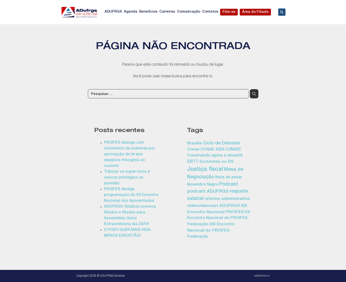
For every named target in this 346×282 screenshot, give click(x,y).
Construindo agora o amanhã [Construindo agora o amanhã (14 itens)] (214, 156)
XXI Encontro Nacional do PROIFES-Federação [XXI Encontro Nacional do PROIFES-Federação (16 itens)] (211, 230)
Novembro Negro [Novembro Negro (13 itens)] (202, 185)
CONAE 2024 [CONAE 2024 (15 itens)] (212, 150)
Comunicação (188, 12)
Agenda (130, 12)
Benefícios (148, 12)
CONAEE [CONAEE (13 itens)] (233, 150)
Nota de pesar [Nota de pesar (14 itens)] (228, 177)
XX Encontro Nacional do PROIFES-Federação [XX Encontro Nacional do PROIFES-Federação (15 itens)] (218, 218)
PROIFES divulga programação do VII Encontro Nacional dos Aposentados (131, 195)
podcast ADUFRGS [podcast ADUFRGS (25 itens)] (208, 191)
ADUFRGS (113, 12)
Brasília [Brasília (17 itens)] (194, 143)
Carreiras (167, 12)
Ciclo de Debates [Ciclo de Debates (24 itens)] (221, 143)
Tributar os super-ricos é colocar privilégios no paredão (127, 178)
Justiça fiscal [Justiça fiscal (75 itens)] (205, 169)
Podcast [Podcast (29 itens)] (228, 184)
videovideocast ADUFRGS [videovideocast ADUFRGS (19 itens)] (213, 206)
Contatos (210, 12)
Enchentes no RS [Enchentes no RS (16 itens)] (216, 162)
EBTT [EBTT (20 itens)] (193, 162)
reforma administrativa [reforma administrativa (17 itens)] (227, 199)
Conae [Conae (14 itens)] (193, 150)
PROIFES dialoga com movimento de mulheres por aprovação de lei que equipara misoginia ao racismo (129, 154)
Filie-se (229, 12)
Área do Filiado (255, 12)
